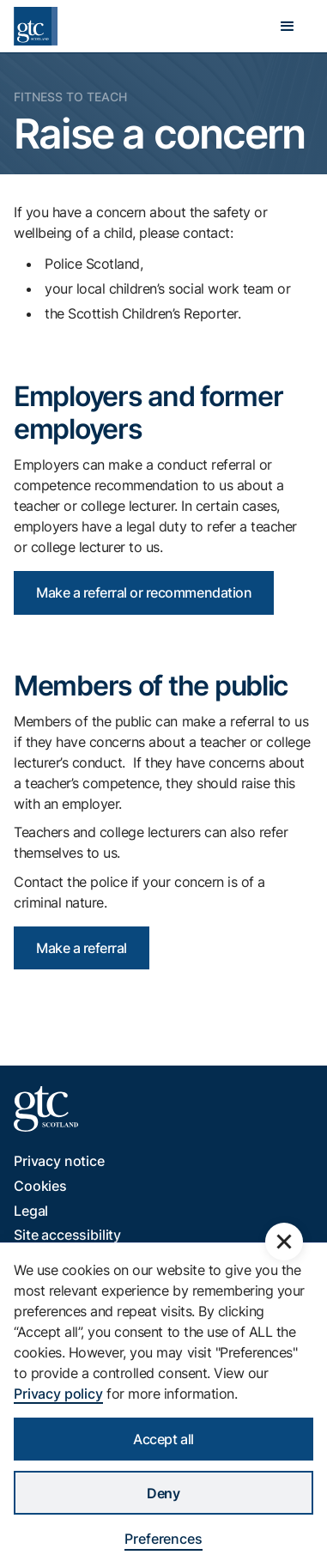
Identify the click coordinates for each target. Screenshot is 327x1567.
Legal (31, 1210)
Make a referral (81, 948)
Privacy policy (58, 1393)
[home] (36, 26)
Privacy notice (59, 1160)
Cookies (40, 1185)
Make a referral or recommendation (143, 592)
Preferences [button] (163, 1538)
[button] (287, 26)
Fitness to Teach (70, 96)
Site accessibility (67, 1234)
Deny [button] (163, 1493)
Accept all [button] (163, 1439)
